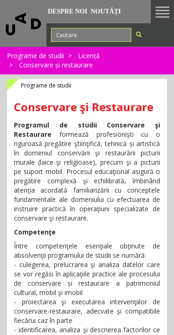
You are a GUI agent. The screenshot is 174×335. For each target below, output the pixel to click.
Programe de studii (35, 55)
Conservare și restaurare (56, 64)
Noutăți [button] (105, 11)
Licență (89, 55)
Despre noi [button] (67, 11)
